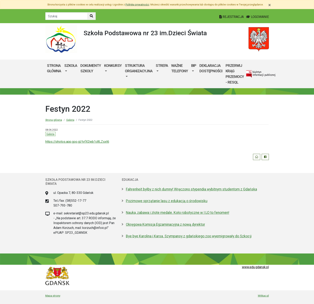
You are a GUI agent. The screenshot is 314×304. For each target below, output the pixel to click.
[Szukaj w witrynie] (91, 16)
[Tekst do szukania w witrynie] (66, 16)
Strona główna (54, 68)
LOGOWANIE (257, 17)
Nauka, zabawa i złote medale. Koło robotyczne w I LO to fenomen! (177, 213)
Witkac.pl (263, 295)
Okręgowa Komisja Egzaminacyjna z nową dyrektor (165, 224)
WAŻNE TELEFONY (179, 68)
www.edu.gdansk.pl (255, 267)
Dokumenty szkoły (90, 68)
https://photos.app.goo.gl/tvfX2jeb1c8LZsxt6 (77, 142)
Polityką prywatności (137, 4)
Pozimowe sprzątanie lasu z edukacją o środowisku (166, 201)
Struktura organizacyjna (138, 68)
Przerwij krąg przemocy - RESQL (235, 73)
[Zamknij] (269, 5)
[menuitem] (71, 74)
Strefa (162, 65)
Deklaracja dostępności (210, 68)
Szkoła (70, 65)
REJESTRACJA (232, 17)
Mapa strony (52, 295)
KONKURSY (113, 65)
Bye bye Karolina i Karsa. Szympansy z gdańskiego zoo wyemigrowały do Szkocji (189, 236)
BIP (193, 65)
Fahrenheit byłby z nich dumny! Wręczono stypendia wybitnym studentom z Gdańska (191, 189)
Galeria (70, 119)
